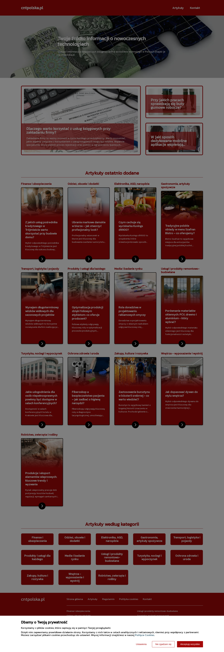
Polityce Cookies (144, 635)
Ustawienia (141, 644)
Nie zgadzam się (163, 644)
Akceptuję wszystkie (190, 644)
